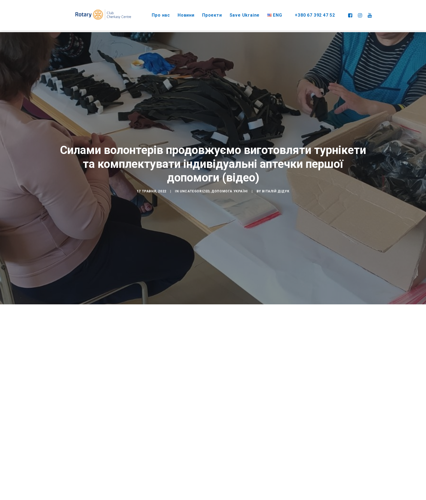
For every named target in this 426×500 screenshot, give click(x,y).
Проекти (205, 13)
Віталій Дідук (275, 184)
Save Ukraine (238, 13)
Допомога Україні (229, 184)
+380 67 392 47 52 (310, 13)
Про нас (154, 13)
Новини (179, 13)
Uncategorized (194, 184)
